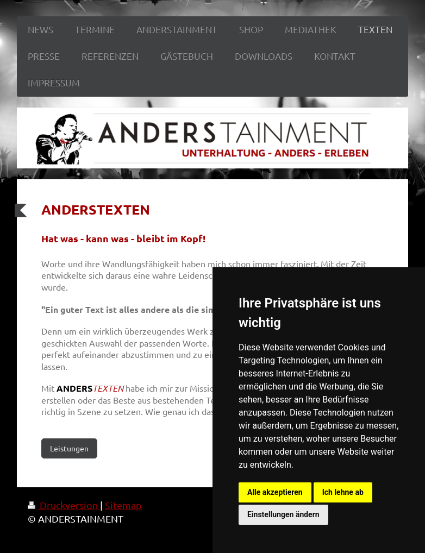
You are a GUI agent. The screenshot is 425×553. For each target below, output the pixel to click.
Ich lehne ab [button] (343, 492)
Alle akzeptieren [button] (275, 492)
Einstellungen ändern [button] (283, 514)
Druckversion (64, 505)
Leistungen (69, 448)
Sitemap (123, 505)
